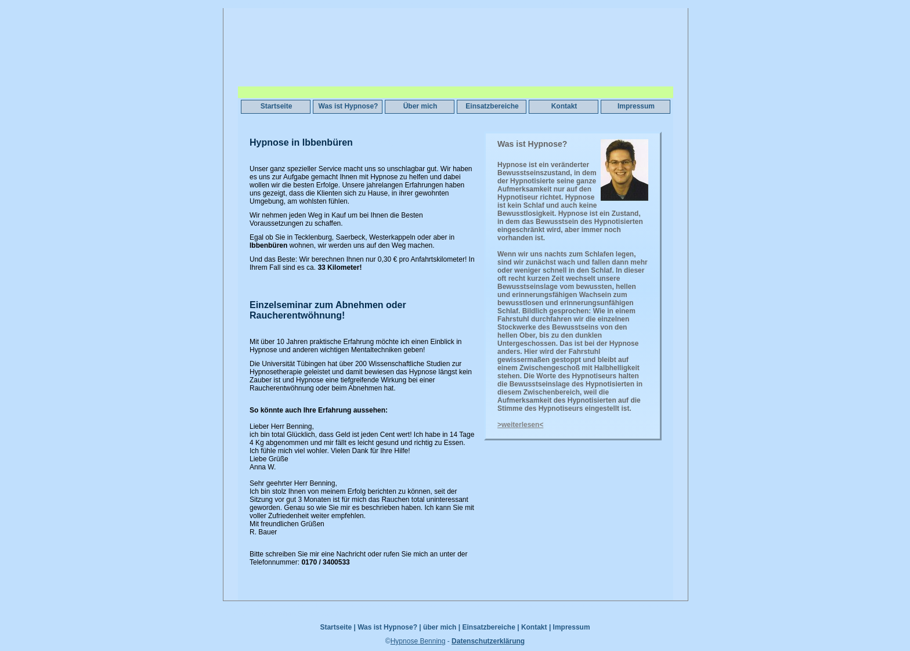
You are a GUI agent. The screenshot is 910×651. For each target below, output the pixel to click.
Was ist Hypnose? (348, 106)
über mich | (441, 627)
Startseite (276, 106)
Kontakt (564, 106)
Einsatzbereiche (491, 106)
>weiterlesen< (520, 425)
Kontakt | (536, 627)
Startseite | (337, 627)
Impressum (636, 106)
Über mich (420, 106)
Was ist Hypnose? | (389, 627)
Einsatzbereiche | (490, 627)
